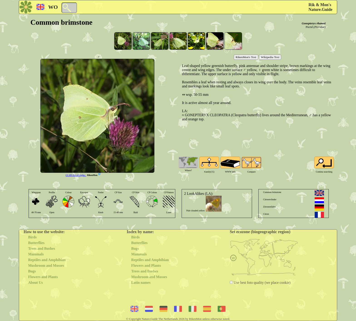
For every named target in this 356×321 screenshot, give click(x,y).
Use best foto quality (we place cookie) (262, 282)
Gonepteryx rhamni (314, 23)
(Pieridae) (320, 27)
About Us (35, 282)
